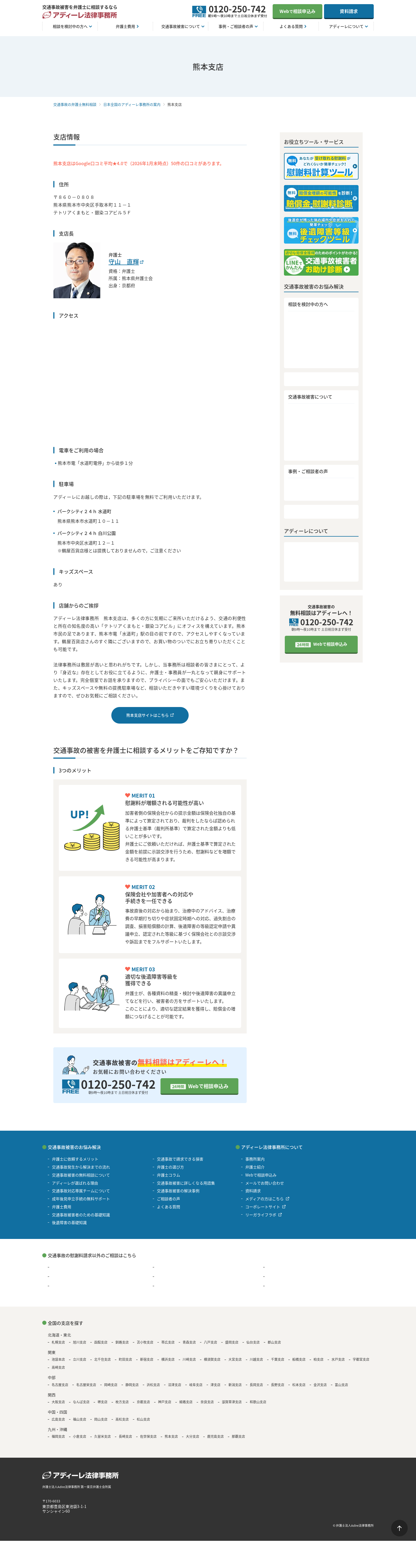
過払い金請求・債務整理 (73, 1267)
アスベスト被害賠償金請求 (75, 1286)
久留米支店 (102, 1436)
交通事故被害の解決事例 (311, 488)
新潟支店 (235, 1385)
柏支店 (318, 1359)
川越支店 (256, 1359)
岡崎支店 (110, 1385)
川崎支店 (189, 1359)
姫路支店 (186, 1402)
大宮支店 (235, 1359)
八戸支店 (210, 1342)
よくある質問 (300, 515)
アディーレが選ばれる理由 (313, 345)
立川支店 (79, 1359)
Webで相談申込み (208, 1086)
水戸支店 (338, 1359)
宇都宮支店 (361, 1359)
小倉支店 (79, 1436)
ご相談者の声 (300, 497)
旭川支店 (79, 1342)
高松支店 (122, 1419)
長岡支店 (256, 1385)
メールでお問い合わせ (264, 1183)
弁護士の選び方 (302, 439)
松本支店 (299, 1385)
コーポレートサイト (262, 1206)
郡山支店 (274, 1342)
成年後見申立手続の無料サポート (319, 362)
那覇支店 (238, 1436)
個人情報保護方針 (95, 1525)
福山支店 (79, 1419)
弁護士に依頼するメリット (313, 318)
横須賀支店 (212, 1359)
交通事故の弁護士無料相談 (74, 104)
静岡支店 (132, 1385)
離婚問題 (275, 1267)
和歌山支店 (258, 1402)
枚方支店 (122, 1402)
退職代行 (164, 1276)
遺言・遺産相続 (170, 1286)
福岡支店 (58, 1436)
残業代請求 (61, 1276)
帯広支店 (168, 1342)
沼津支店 (174, 1385)
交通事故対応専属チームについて (319, 354)
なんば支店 (81, 1402)
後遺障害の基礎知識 (306, 421)
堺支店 (102, 1402)
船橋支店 (299, 1359)
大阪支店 (58, 1402)
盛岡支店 (231, 1342)
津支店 (215, 1385)
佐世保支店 (148, 1436)
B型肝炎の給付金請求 (286, 1276)
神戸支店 (164, 1402)
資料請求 (349, 11)
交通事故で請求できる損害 (313, 430)
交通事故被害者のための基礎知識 (319, 412)
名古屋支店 (60, 1385)
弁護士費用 (298, 380)
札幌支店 (58, 1342)
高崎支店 (58, 1367)
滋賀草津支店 (232, 1402)
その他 (273, 1286)
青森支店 (189, 1342)
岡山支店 (100, 1419)
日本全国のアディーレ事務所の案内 (131, 104)
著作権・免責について (58, 1525)
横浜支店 (168, 1359)
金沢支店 (320, 1385)
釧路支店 (122, 1342)
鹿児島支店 (215, 1436)
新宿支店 (146, 1359)
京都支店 (143, 1402)
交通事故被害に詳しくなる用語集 (319, 456)
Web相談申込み (298, 11)
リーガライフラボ (260, 1214)
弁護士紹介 (298, 561)
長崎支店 (125, 1436)
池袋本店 (58, 1359)
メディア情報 (300, 570)
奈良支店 (207, 1402)
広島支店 (58, 1419)
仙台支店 (253, 1342)
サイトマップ (125, 1525)
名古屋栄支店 (86, 1385)
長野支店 (277, 1385)
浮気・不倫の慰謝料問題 (178, 1267)
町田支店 (125, 1359)
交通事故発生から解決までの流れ (319, 327)
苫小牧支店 (145, 1342)
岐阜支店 (195, 1385)
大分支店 (192, 1436)
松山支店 (143, 1419)
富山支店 (341, 1385)
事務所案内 (298, 552)
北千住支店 (102, 1359)
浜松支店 (153, 1385)
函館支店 (100, 1342)
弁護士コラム (300, 447)
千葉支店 (277, 1359)
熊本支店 (171, 1436)
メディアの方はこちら (264, 1198)
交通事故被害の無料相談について (319, 336)
